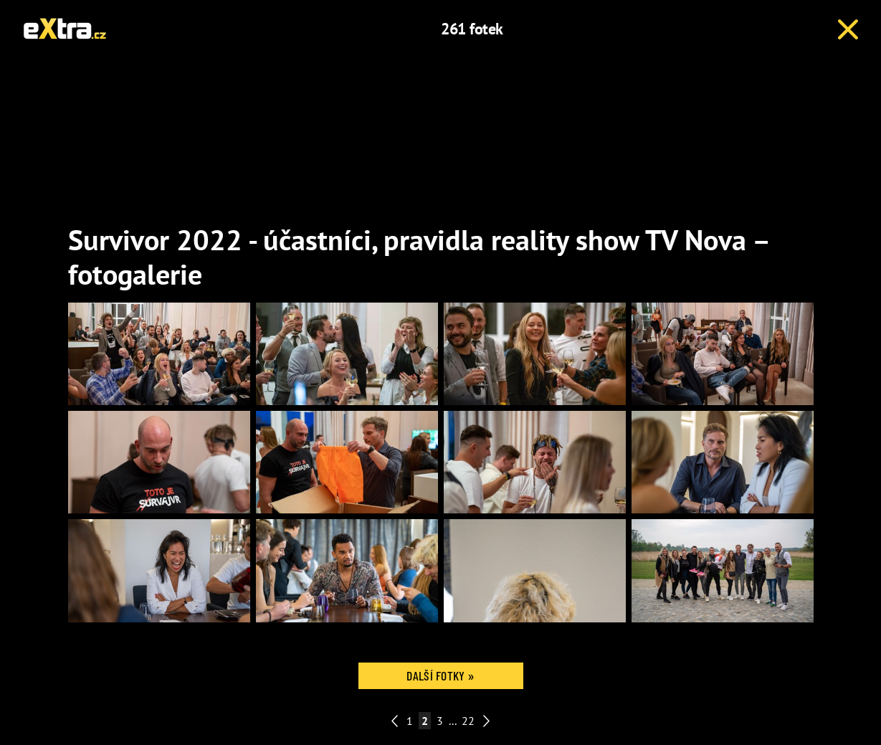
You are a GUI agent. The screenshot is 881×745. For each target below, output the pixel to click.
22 (468, 720)
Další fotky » (440, 675)
